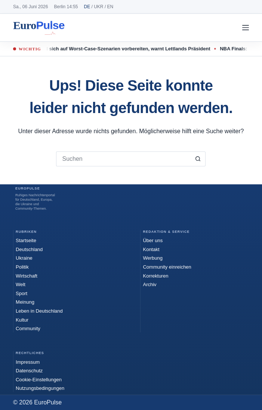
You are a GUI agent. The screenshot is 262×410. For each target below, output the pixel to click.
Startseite (26, 240)
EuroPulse (39, 27)
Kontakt (151, 249)
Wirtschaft (26, 276)
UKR (98, 6)
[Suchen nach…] (123, 158)
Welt (20, 284)
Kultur (22, 320)
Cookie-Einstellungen (39, 379)
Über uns (153, 240)
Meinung (25, 302)
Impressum (28, 362)
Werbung (153, 258)
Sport (21, 293)
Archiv (149, 284)
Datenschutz (29, 370)
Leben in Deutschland (39, 311)
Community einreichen (167, 267)
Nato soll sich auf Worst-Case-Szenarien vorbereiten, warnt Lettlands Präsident (122, 48)
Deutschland (29, 249)
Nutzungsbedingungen (40, 388)
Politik (22, 267)
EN (110, 6)
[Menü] (245, 27)
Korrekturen (155, 276)
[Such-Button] (198, 158)
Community (28, 328)
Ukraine (24, 258)
